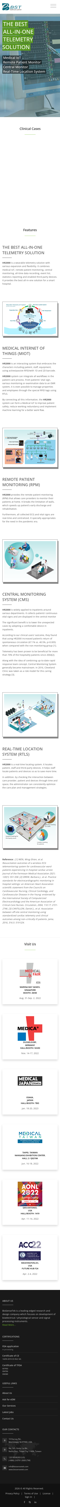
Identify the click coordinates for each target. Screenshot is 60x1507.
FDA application (10, 1346)
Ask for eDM (8, 1399)
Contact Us (8, 1418)
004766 (5, 1371)
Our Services (9, 1405)
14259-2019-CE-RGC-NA (11, 1359)
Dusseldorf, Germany (30, 1043)
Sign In (28, 1496)
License (46, 1493)
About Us (7, 1392)
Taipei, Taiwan (30, 1152)
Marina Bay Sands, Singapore (30, 988)
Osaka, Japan (30, 1099)
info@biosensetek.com (18, 1466)
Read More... (9, 1324)
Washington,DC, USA (30, 1264)
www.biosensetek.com (18, 1469)
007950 (5, 1368)
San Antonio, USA (30, 1209)
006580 (5, 1374)
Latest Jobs (8, 1412)
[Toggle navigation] (53, 6)
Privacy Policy (12, 1493)
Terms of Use (31, 1493)
